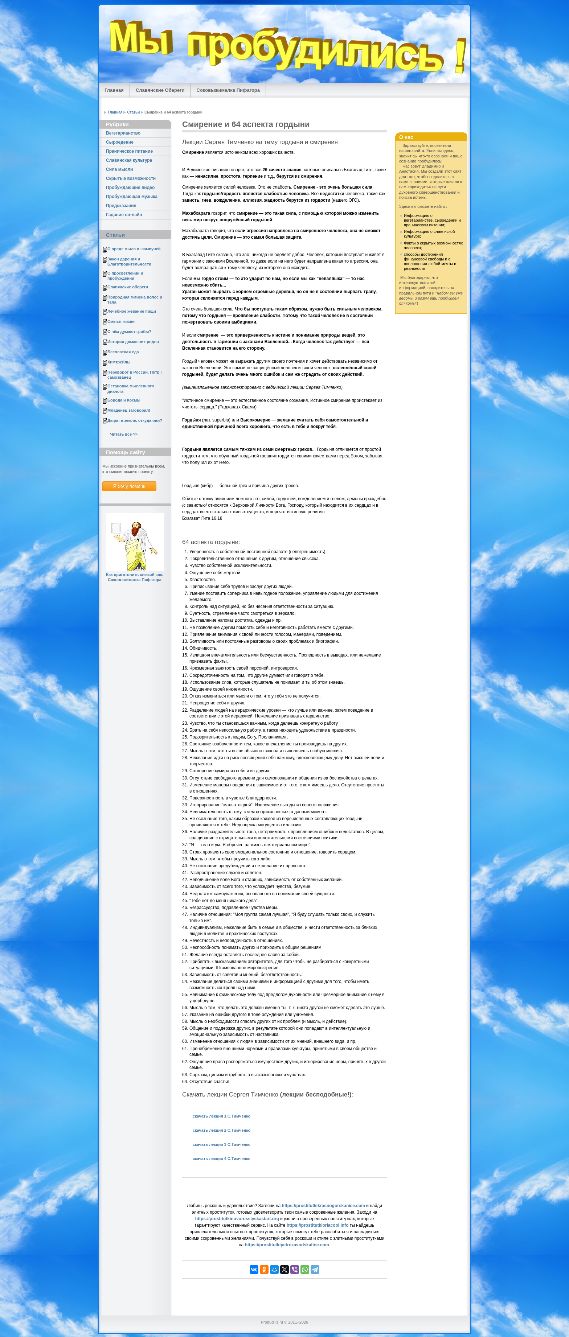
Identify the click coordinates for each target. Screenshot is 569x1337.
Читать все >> (124, 434)
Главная (114, 90)
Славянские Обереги (160, 90)
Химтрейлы (119, 362)
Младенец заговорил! (128, 410)
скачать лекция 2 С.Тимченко (221, 1130)
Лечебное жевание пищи (131, 311)
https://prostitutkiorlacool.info (318, 1225)
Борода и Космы (123, 400)
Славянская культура (129, 160)
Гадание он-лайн (124, 214)
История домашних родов (133, 342)
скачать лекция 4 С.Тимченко (221, 1158)
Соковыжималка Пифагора (228, 90)
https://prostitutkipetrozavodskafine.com (287, 1244)
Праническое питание (129, 151)
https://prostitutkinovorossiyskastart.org (237, 1218)
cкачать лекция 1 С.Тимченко (221, 1116)
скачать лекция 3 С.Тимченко (221, 1144)
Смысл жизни (121, 321)
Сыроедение (120, 142)
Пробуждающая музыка (131, 196)
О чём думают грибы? (129, 331)
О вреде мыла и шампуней (134, 249)
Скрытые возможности (131, 178)
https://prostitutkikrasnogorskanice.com (323, 1205)
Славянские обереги (127, 287)
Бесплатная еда (123, 352)
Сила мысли (119, 169)
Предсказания (121, 205)
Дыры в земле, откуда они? (134, 420)
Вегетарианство (123, 133)
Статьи (133, 112)
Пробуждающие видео (130, 187)
